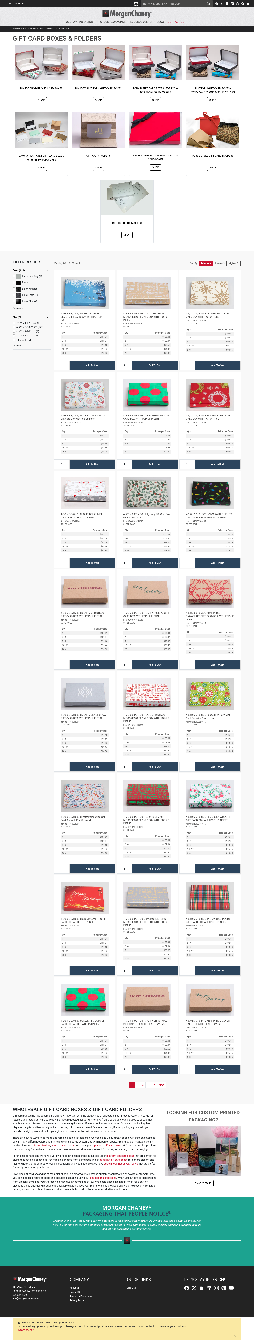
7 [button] (154, 1085)
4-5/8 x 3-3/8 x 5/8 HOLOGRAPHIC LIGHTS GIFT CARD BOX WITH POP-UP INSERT (209, 516)
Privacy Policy (77, 1300)
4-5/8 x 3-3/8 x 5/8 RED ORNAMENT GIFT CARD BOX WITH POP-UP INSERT (83, 920)
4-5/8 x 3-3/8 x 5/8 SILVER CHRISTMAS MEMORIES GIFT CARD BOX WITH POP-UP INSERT (146, 922)
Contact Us (75, 1292)
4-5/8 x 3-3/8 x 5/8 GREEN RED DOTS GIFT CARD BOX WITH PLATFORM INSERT (84, 1022)
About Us (74, 1288)
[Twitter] (222, 3)
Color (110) (19, 270)
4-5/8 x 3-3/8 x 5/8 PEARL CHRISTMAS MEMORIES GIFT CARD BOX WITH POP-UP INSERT (146, 718)
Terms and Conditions (81, 1296)
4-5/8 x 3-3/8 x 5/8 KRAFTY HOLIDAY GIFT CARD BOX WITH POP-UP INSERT (146, 615)
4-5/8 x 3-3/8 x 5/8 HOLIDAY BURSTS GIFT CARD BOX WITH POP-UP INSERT (209, 417)
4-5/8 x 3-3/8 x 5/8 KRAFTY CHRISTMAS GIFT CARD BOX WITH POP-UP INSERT (82, 615)
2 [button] (137, 1085)
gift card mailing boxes (103, 1177)
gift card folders (41, 1145)
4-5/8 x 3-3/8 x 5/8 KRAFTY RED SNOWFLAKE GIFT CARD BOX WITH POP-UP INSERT (210, 616)
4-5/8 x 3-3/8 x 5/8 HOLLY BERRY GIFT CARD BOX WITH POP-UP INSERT (81, 516)
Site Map (131, 1288)
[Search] (173, 3)
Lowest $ (220, 263)
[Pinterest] (242, 3)
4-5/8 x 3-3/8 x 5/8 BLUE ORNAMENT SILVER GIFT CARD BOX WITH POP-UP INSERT (81, 317)
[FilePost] (227, 3)
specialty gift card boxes (113, 1159)
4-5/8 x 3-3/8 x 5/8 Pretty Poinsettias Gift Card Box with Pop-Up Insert (83, 818)
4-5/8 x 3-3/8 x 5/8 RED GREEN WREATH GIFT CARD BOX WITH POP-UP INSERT (208, 818)
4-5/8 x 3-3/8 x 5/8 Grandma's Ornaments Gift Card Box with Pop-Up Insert (83, 417)
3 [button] (143, 1085)
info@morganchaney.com (26, 1298)
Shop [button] (41, 100)
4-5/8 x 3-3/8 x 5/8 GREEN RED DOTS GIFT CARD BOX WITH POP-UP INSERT (146, 417)
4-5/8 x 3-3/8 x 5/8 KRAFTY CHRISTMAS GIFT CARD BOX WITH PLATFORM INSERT (146, 1022)
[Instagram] (237, 3)
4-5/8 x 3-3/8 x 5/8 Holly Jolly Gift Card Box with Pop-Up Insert (146, 516)
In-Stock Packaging (24, 28)
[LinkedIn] (232, 3)
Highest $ (233, 263)
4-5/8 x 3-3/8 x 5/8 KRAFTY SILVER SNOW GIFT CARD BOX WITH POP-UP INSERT (83, 717)
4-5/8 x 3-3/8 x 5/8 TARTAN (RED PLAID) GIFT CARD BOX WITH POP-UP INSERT (208, 920)
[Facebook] (216, 3)
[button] (80, 22)
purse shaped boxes (63, 1145)
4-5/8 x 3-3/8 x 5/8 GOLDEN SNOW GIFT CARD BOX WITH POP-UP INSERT (207, 315)
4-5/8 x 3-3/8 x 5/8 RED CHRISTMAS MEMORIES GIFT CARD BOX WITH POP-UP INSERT (146, 820)
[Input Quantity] (61, 365)
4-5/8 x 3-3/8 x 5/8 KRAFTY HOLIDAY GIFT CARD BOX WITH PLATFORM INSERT (209, 1022)
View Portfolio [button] (203, 1183)
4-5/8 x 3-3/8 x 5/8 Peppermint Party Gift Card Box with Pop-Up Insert (208, 717)
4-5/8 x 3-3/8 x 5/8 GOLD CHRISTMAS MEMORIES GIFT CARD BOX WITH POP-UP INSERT (146, 317)
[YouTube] (248, 3)
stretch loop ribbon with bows (121, 1163)
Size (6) (17, 278)
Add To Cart (92, 365)
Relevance (206, 263)
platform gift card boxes (108, 1145)
